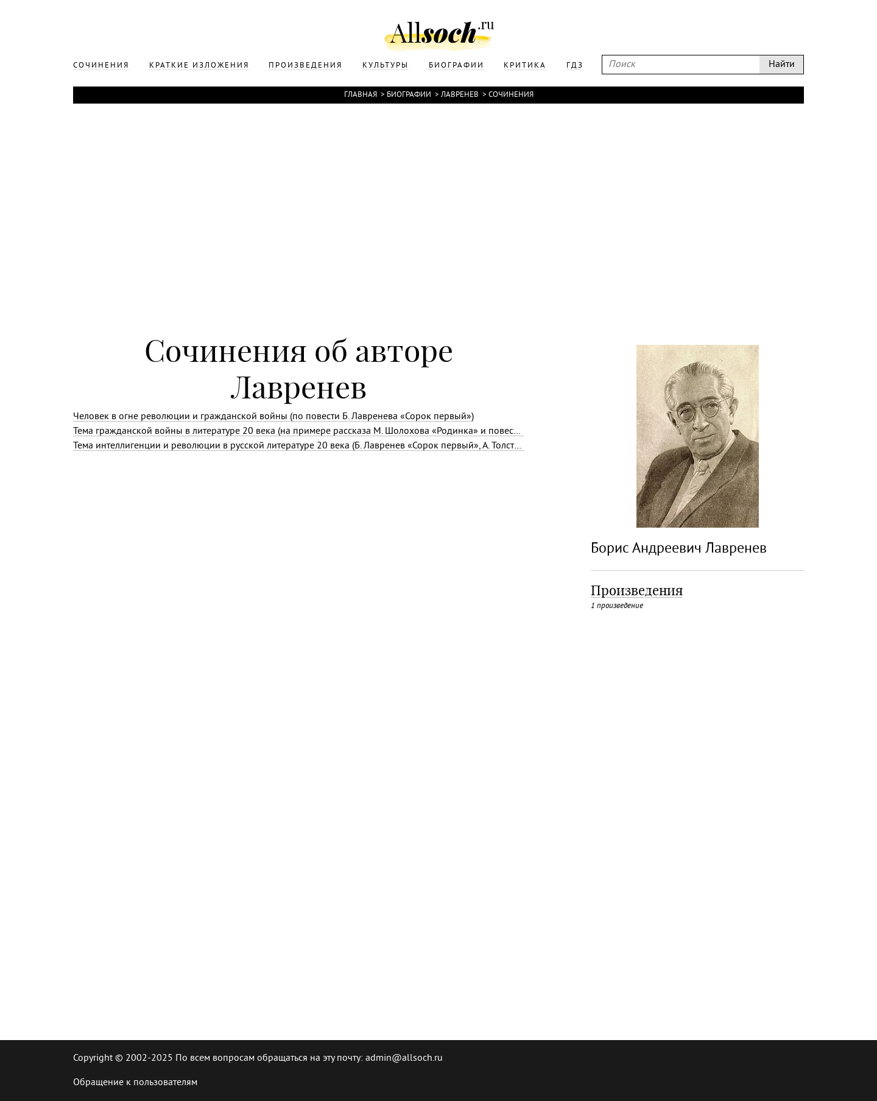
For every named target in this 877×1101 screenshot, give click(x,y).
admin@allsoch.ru (404, 1058)
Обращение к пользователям (135, 1083)
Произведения (637, 590)
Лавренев (460, 95)
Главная (360, 95)
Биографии (409, 95)
